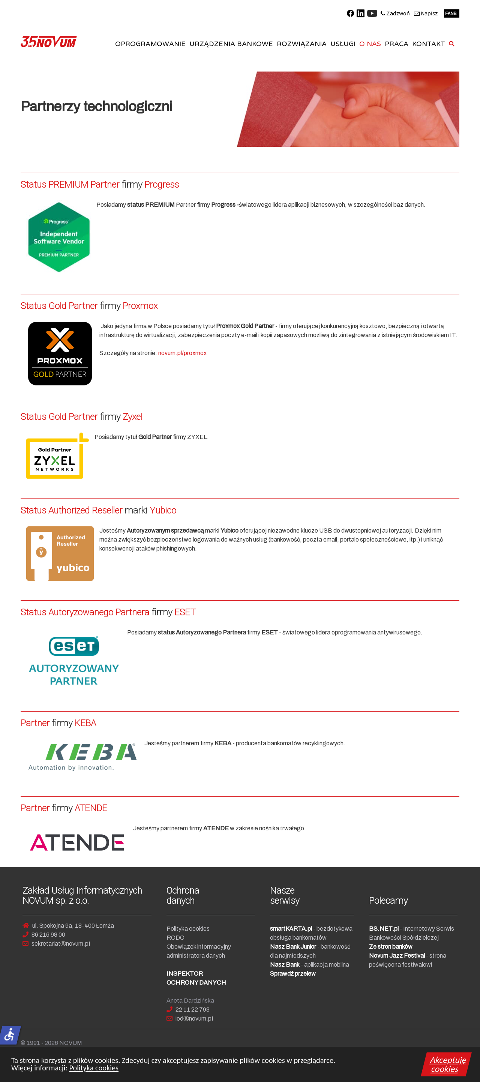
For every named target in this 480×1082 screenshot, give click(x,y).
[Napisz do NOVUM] (426, 13)
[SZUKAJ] (453, 44)
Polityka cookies (93, 1069)
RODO (175, 937)
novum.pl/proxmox (182, 353)
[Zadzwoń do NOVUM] (395, 13)
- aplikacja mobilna (309, 964)
